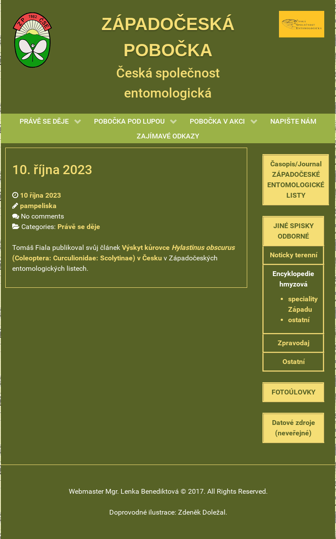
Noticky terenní (293, 255)
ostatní (298, 320)
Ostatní (293, 361)
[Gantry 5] (32, 39)
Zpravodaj (293, 343)
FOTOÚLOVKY (294, 392)
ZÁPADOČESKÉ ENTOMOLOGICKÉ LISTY (295, 184)
